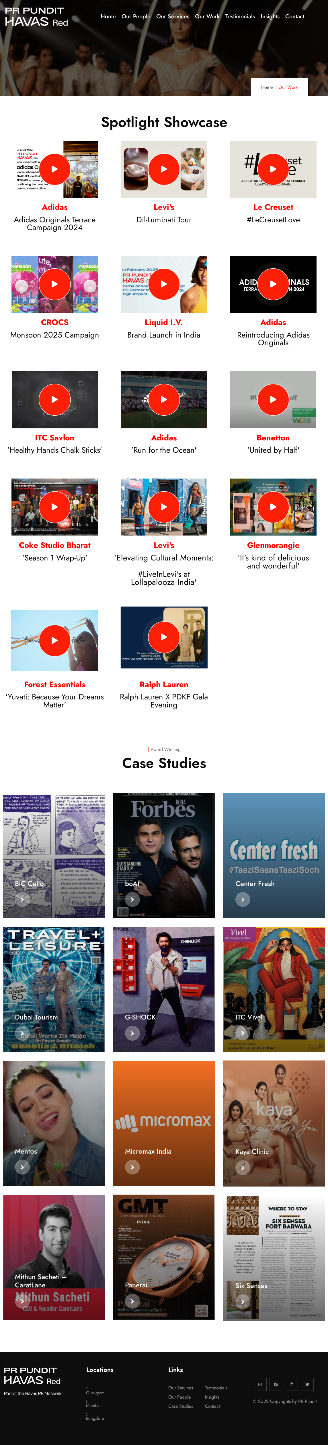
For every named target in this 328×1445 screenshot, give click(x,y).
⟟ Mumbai (93, 1403)
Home (267, 87)
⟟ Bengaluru (93, 1416)
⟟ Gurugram (93, 1391)
